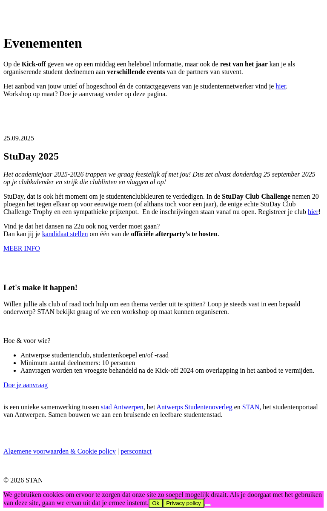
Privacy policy (183, 503)
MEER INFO (21, 248)
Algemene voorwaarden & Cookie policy (59, 451)
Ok (155, 503)
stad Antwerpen (122, 407)
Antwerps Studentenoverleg (194, 407)
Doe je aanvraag (25, 384)
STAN (251, 407)
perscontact (136, 451)
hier (280, 86)
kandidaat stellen (65, 233)
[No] (207, 505)
